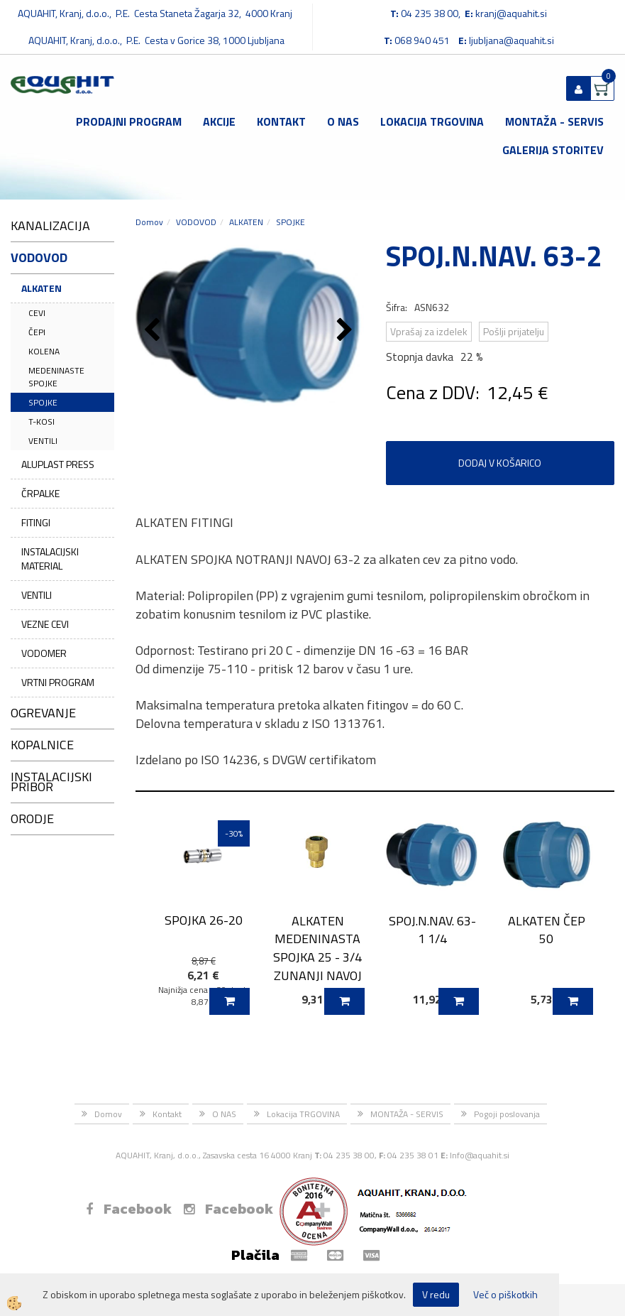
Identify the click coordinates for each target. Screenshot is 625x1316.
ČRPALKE (40, 493)
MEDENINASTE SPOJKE (56, 376)
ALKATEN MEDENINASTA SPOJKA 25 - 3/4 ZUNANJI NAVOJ (317, 948)
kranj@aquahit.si (511, 13)
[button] (346, 331)
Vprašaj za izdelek (429, 331)
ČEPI (36, 332)
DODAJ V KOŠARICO (499, 462)
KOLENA (44, 351)
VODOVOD (196, 222)
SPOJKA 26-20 (204, 920)
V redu (436, 1294)
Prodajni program (129, 121)
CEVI (36, 313)
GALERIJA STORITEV (553, 149)
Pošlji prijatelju (513, 331)
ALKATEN (41, 288)
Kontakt (281, 121)
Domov (149, 222)
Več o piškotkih (505, 1295)
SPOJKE (42, 402)
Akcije (219, 121)
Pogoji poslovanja (507, 1114)
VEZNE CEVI (45, 623)
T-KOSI (41, 421)
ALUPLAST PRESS (57, 464)
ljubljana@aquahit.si (511, 40)
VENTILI (42, 440)
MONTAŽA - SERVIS (554, 121)
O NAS (343, 121)
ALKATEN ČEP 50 (546, 929)
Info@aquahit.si (479, 1155)
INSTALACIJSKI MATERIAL (50, 558)
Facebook (129, 1208)
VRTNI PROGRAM (57, 682)
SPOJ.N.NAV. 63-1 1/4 (432, 929)
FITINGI (35, 522)
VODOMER (44, 653)
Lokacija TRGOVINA (432, 121)
